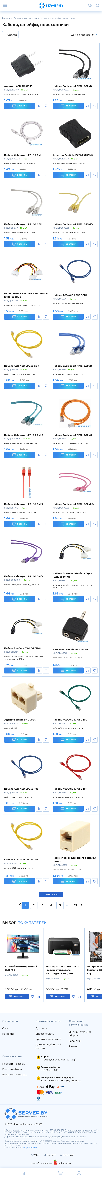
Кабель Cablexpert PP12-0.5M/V (23, 576)
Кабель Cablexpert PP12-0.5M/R (23, 504)
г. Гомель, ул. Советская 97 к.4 (58, 1059)
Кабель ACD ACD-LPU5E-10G (70, 719)
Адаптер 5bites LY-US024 (20, 719)
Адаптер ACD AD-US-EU (19, 86)
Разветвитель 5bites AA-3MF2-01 (73, 649)
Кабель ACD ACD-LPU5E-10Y (21, 859)
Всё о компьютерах (14, 1074)
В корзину (19, 106)
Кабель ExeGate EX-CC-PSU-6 (22, 648)
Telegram (49, 1155)
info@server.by (29, 1147)
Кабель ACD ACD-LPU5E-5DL (70, 295)
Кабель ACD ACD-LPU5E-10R (70, 788)
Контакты (8, 1033)
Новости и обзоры (13, 1063)
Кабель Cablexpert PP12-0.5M (22, 155)
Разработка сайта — (42, 1163)
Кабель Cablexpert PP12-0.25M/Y (73, 224)
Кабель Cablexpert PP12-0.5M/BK (73, 86)
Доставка (41, 1028)
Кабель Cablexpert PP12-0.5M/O (72, 435)
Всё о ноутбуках (12, 1069)
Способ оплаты (45, 1033)
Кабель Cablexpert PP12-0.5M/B (72, 365)
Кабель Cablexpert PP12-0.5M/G (23, 435)
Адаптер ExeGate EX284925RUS (73, 155)
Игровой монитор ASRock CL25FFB (21, 968)
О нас (5, 1028)
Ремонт (73, 1046)
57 (75, 905)
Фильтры (10, 35)
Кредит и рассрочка (48, 1039)
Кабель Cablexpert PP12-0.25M (23, 224)
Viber (35, 1155)
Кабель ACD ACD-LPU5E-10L (21, 788)
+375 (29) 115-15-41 (50, 1080)
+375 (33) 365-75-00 (71, 1080)
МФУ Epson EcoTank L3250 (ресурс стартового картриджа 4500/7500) (62, 970)
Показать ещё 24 (51, 894)
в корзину (19, 996)
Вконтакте (67, 1155)
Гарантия (75, 1041)
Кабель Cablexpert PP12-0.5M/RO (73, 504)
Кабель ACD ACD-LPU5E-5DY (21, 365)
